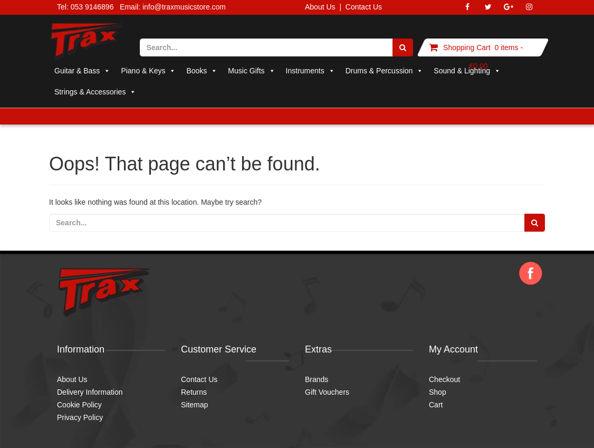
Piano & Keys (148, 70)
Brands (316, 379)
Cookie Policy (79, 405)
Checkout (444, 379)
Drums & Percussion (385, 70)
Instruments (310, 70)
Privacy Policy (80, 417)
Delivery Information (90, 392)
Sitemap (194, 405)
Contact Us (364, 7)
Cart (436, 405)
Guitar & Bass (82, 70)
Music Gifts (251, 70)
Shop (437, 392)
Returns (194, 392)
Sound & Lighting (467, 70)
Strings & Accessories (95, 92)
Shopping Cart (467, 47)
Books (201, 70)
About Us (320, 7)
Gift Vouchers (327, 392)
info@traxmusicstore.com (184, 7)
